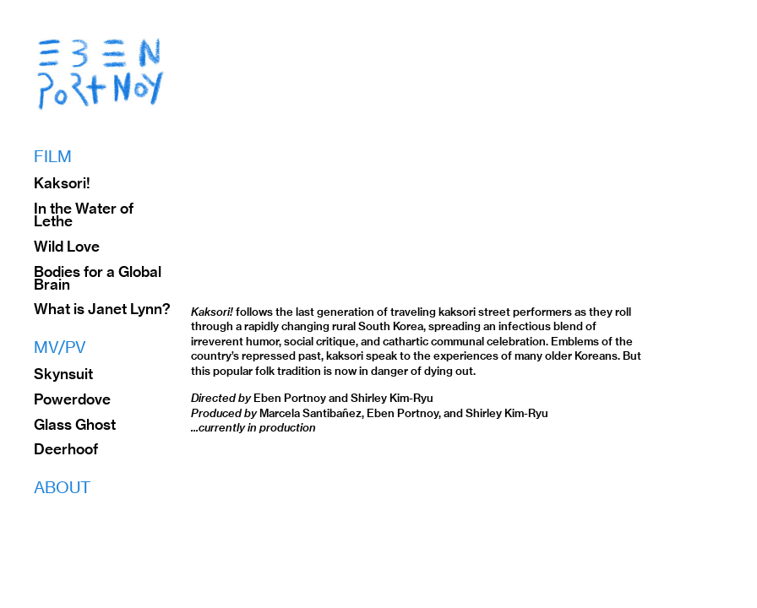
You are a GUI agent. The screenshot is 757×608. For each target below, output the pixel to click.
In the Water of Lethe (83, 215)
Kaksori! (62, 183)
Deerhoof (66, 449)
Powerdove (72, 399)
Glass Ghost (75, 424)
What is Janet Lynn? (102, 309)
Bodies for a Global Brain (97, 278)
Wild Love (67, 246)
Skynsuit (63, 374)
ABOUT (62, 487)
